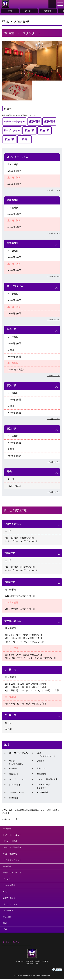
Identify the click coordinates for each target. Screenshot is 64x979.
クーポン (28, 11)
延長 (24, 139)
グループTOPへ (12, 942)
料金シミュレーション (13, 873)
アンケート (8, 910)
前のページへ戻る (11, 819)
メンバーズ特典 (10, 841)
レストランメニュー (12, 835)
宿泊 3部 (9, 139)
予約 (10, 11)
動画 (5, 923)
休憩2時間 (34, 121)
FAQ (5, 892)
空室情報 (7, 866)
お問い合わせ (9, 898)
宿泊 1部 (29, 130)
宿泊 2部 (44, 130)
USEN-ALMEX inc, (29, 975)
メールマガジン (10, 904)
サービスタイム (12, 130)
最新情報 (47, 11)
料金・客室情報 (10, 854)
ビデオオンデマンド (12, 860)
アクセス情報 (9, 885)
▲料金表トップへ (53, 190)
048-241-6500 (32, 964)
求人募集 (7, 917)
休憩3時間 (49, 121)
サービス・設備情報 (12, 847)
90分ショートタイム (14, 121)
